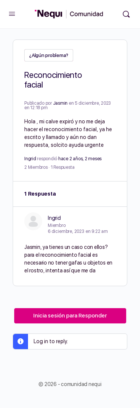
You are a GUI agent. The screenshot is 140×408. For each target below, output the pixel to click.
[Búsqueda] (126, 14)
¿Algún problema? (48, 55)
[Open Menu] (11, 13)
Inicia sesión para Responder (70, 315)
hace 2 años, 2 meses (80, 158)
